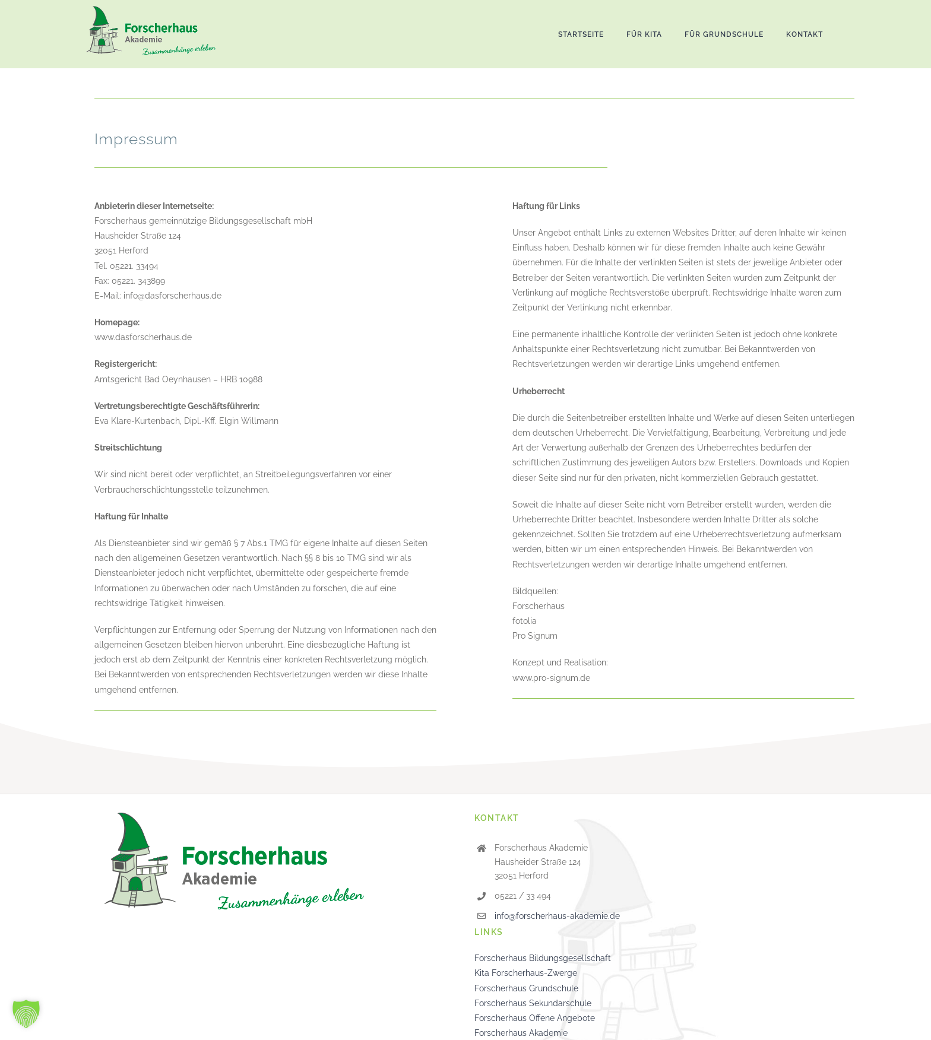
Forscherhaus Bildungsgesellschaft (542, 958)
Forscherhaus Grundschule (526, 988)
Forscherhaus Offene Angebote (534, 1018)
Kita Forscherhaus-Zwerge (525, 973)
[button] (26, 1014)
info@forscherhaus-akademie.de (557, 916)
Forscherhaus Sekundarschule (532, 1003)
